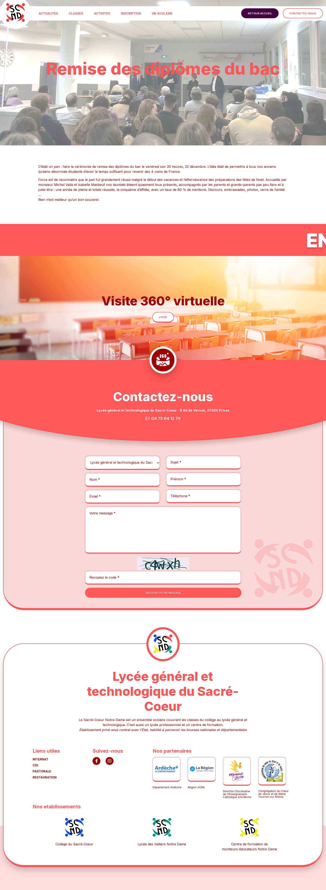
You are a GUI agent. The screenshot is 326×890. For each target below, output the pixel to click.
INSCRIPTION (131, 13)
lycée (163, 317)
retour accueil (260, 13)
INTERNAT (40, 759)
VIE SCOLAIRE (162, 13)
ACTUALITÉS (48, 13)
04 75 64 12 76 (166, 418)
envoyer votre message (163, 592)
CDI (35, 765)
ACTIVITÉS (102, 13)
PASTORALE (42, 771)
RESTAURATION (45, 777)
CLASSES (76, 13)
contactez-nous (302, 13)
